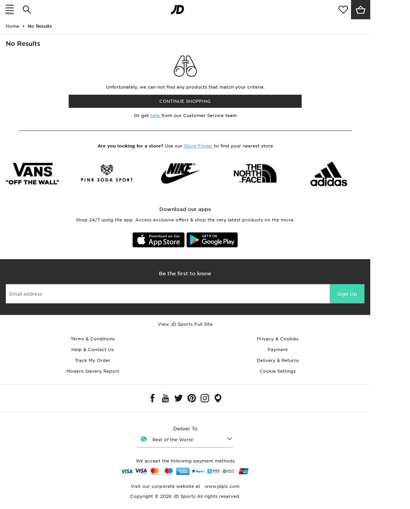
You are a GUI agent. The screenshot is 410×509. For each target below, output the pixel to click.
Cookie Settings (278, 371)
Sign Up (347, 294)
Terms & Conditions (93, 339)
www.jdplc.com (221, 486)
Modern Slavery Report (92, 371)
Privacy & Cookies (278, 339)
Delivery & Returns (278, 360)
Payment (278, 349)
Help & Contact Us (92, 349)
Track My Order (92, 360)
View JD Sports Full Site (185, 324)
